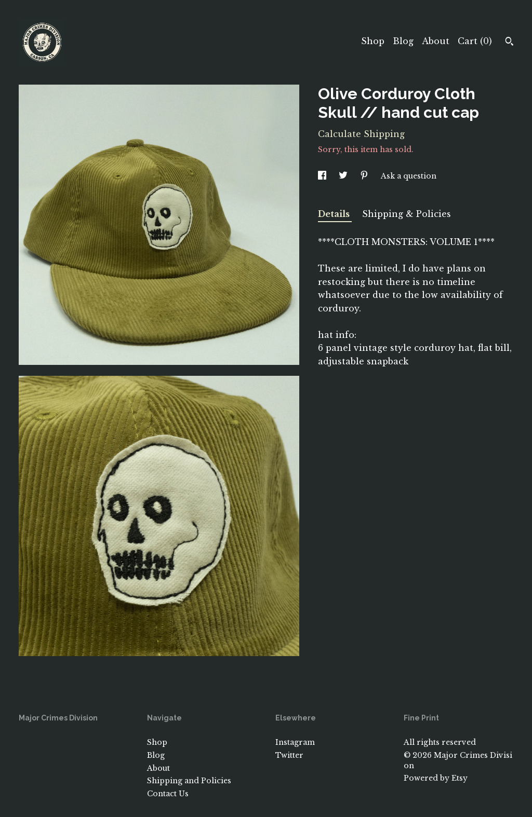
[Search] (509, 42)
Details (335, 214)
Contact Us (168, 793)
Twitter (289, 755)
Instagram (295, 742)
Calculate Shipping (361, 134)
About (435, 41)
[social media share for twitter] (344, 176)
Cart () (475, 41)
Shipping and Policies (189, 780)
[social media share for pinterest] (365, 176)
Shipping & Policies (406, 214)
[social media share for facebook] (323, 176)
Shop (372, 41)
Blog (403, 41)
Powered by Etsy (436, 778)
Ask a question (408, 176)
